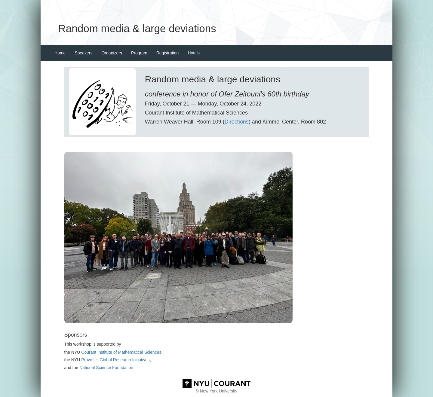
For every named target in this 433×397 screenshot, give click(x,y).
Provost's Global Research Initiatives (115, 359)
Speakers (83, 52)
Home (60, 52)
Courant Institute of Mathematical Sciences (121, 352)
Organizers (112, 52)
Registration (167, 52)
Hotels (194, 52)
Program (139, 52)
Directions (237, 122)
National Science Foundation (106, 367)
